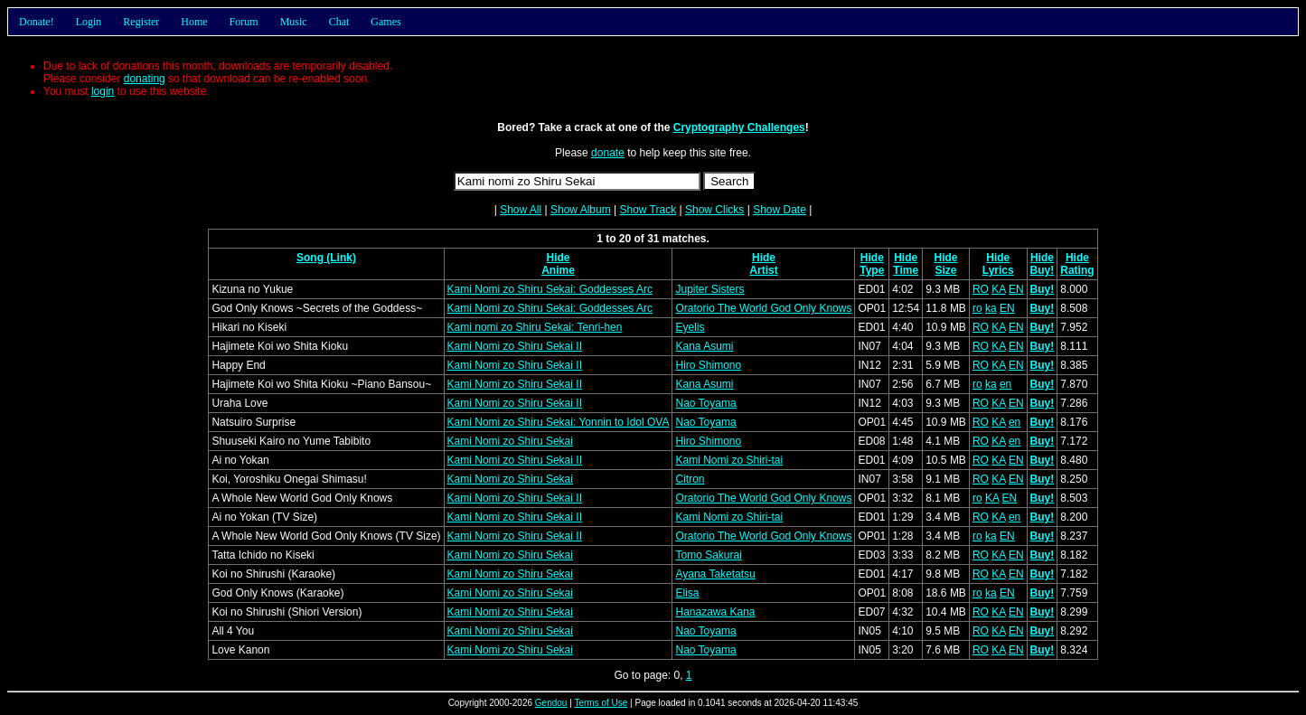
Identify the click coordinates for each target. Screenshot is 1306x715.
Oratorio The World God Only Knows (763, 308)
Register (141, 21)
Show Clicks (714, 209)
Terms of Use (600, 703)
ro (977, 308)
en (1005, 384)
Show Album (580, 209)
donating (144, 78)
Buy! (1042, 270)
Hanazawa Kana (715, 612)
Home (194, 21)
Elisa (687, 593)
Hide (558, 257)
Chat (339, 21)
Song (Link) (326, 257)
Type (872, 270)
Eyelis (689, 327)
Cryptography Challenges (739, 127)
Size (946, 270)
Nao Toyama (705, 403)
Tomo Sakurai (708, 555)
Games (385, 21)
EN (1016, 289)
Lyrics (998, 270)
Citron (689, 479)
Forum (244, 21)
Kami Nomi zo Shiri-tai (729, 460)
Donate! (36, 21)
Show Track (647, 209)
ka (991, 308)
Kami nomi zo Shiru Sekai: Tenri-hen (535, 327)
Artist (763, 270)
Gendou (551, 703)
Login (89, 21)
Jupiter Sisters (709, 289)
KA (998, 289)
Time (905, 270)
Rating (1077, 270)
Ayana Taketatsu (715, 574)
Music (293, 21)
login (102, 91)
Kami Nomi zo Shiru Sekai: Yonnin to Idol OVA (558, 422)
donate (608, 152)
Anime (558, 270)
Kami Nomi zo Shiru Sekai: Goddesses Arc (550, 289)
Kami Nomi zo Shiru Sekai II (514, 346)
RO (980, 289)
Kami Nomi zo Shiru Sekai (510, 441)
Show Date (779, 209)
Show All (520, 209)
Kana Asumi (704, 346)
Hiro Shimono (708, 365)
